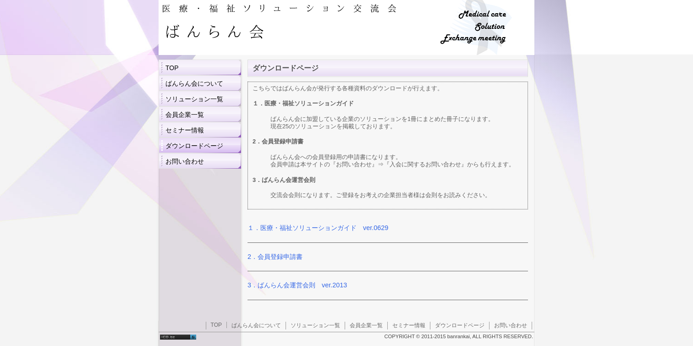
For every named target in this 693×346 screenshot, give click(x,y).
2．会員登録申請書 (275, 256)
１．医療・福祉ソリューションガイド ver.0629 (318, 227)
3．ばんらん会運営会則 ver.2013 (297, 285)
